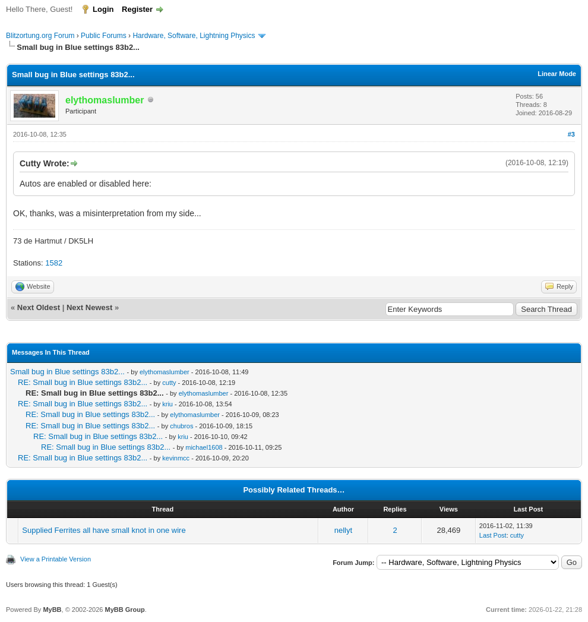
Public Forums (104, 35)
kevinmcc (175, 458)
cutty (169, 382)
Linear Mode (557, 73)
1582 (53, 262)
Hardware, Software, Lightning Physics (193, 35)
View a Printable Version (55, 559)
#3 (571, 134)
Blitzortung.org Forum (40, 35)
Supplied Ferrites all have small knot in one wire (103, 530)
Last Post (493, 535)
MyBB (52, 609)
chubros (181, 426)
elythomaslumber (164, 371)
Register (137, 9)
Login (103, 9)
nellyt (343, 530)
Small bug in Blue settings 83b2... (67, 371)
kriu (167, 404)
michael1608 (203, 447)
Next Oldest (38, 307)
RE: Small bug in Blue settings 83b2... (82, 382)
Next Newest (89, 307)
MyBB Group (124, 609)
